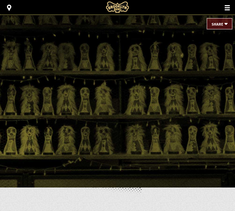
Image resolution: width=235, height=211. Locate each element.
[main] (117, 92)
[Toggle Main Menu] (227, 7)
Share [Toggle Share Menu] (217, 24)
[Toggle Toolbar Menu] (9, 8)
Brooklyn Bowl (117, 7)
